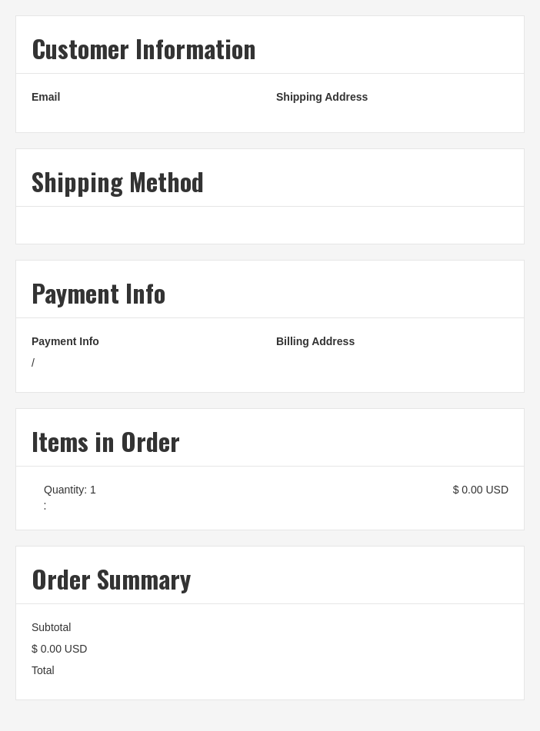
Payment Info (65, 341)
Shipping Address (322, 97)
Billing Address (315, 341)
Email (46, 97)
